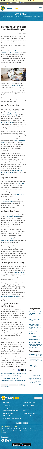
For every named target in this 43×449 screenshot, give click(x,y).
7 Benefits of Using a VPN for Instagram (12, 376)
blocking (35, 382)
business (32, 377)
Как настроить (37, 1)
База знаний (26, 416)
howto (39, 381)
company (39, 378)
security (39, 379)
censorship (33, 375)
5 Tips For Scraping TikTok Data (9, 378)
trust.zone (35, 387)
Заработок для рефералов (12, 418)
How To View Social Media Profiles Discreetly (13, 373)
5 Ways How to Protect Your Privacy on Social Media (13, 381)
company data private (13, 217)
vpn (2, 386)
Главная (6, 403)
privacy (40, 382)
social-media (4, 385)
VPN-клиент (7, 405)
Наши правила (8, 413)
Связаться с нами (28, 405)
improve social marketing (9, 115)
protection (31, 378)
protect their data (8, 202)
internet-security (33, 379)
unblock (31, 382)
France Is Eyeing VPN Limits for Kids (34, 366)
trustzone (33, 374)
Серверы (6, 408)
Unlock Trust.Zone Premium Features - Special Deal (34, 319)
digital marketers (15, 85)
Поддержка (26, 408)
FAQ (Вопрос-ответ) (28, 413)
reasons (7, 386)
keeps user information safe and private (11, 52)
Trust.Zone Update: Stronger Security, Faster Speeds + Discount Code (35, 360)
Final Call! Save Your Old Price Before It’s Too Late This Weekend (35, 313)
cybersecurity (33, 385)
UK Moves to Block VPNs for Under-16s (35, 332)
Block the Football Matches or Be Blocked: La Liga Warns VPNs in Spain (35, 326)
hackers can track (18, 195)
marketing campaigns (11, 113)
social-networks (13, 385)
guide (38, 375)
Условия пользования (10, 410)
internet (35, 381)
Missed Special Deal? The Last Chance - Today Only (35, 355)
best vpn (38, 374)
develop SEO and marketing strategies (11, 171)
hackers (31, 381)
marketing (22, 385)
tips (35, 378)
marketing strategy (7, 122)
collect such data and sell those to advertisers (13, 240)
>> (23, 4)
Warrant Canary (8, 416)
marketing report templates (10, 296)
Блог (23, 410)
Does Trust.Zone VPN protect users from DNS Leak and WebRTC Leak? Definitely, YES (35, 345)
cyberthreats (38, 377)
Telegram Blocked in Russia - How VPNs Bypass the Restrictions (35, 338)
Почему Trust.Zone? (28, 403)
